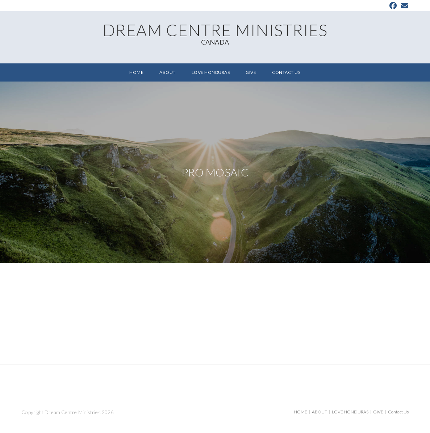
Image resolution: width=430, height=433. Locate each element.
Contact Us (398, 412)
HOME (300, 412)
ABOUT (319, 412)
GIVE (378, 412)
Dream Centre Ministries (214, 32)
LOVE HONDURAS (350, 412)
